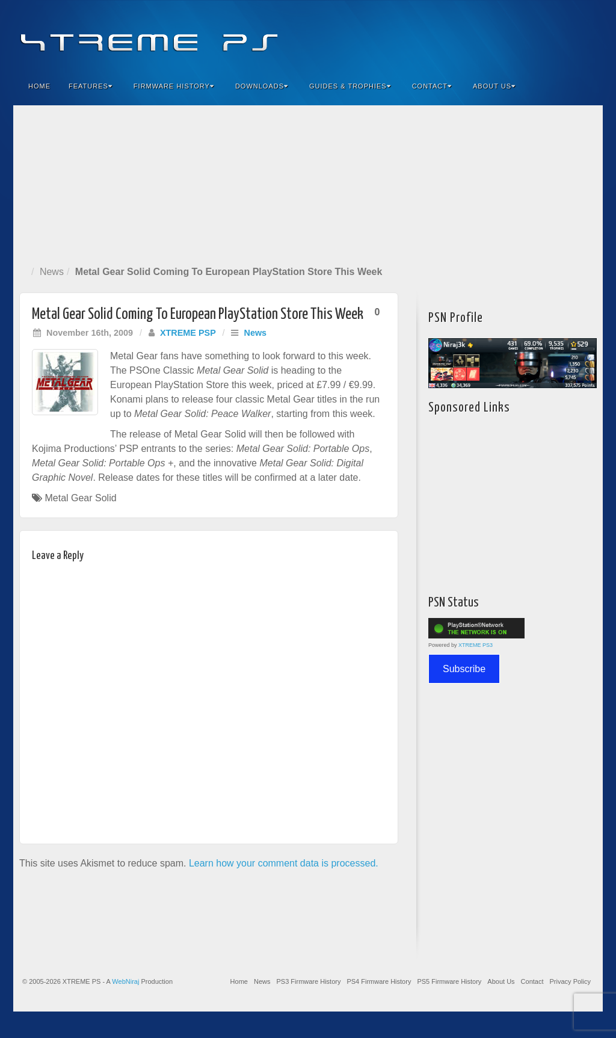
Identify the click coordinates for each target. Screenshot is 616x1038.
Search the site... (586, 86)
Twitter (553, 35)
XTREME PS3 (475, 645)
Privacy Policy (570, 981)
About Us (494, 86)
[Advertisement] (308, 183)
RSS (585, 35)
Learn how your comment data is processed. (283, 863)
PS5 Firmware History (449, 981)
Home (39, 86)
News (52, 272)
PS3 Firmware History (308, 981)
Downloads (261, 86)
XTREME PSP (188, 333)
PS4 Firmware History (378, 981)
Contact (432, 86)
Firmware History (174, 86)
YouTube (569, 35)
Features (90, 86)
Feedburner (520, 35)
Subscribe (464, 669)
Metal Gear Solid (80, 498)
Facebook (504, 35)
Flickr (536, 35)
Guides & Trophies (350, 86)
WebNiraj (125, 981)
